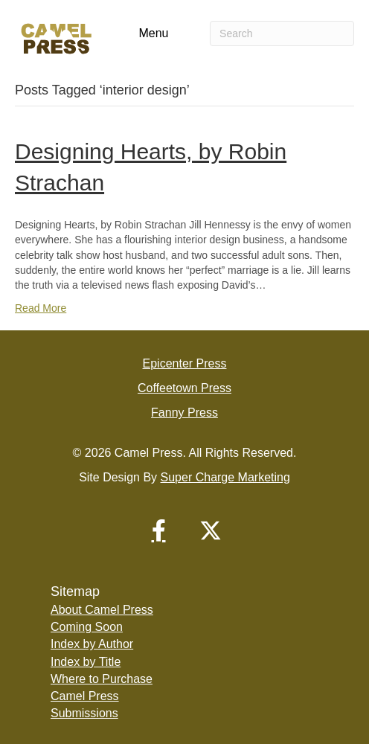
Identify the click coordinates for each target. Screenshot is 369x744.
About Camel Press (102, 609)
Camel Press (85, 696)
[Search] (282, 33)
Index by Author (92, 644)
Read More (40, 308)
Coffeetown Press (184, 388)
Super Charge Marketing (225, 477)
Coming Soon (87, 626)
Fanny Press (184, 412)
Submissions (84, 713)
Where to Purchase (102, 679)
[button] (158, 530)
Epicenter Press (185, 363)
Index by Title (86, 661)
